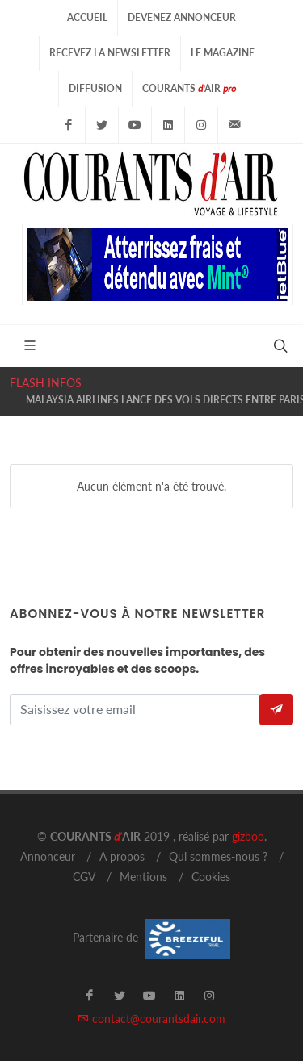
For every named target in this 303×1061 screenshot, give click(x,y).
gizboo (248, 836)
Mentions (143, 876)
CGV (84, 876)
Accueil (87, 17)
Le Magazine (223, 53)
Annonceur (47, 856)
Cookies (210, 876)
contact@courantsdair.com (151, 1018)
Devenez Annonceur (182, 17)
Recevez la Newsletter (109, 53)
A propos (122, 856)
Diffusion (95, 88)
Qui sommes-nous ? (218, 856)
